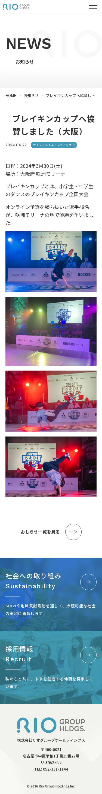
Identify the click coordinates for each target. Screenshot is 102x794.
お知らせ (31, 95)
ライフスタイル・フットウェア (54, 145)
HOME (10, 95)
